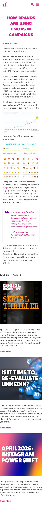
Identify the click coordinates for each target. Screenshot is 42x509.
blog (5, 188)
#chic (23, 218)
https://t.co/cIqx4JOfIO (21, 224)
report (32, 85)
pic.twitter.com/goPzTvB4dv (24, 227)
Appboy (6, 85)
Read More (5, 352)
